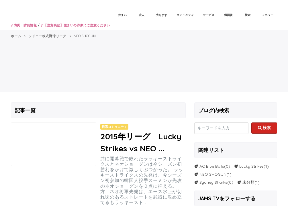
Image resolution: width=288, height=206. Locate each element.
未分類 (248, 182)
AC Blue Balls (211, 166)
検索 (264, 127)
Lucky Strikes (251, 166)
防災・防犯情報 (24, 25)
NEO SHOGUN (212, 174)
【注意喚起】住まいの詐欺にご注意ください (75, 25)
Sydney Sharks (213, 182)
